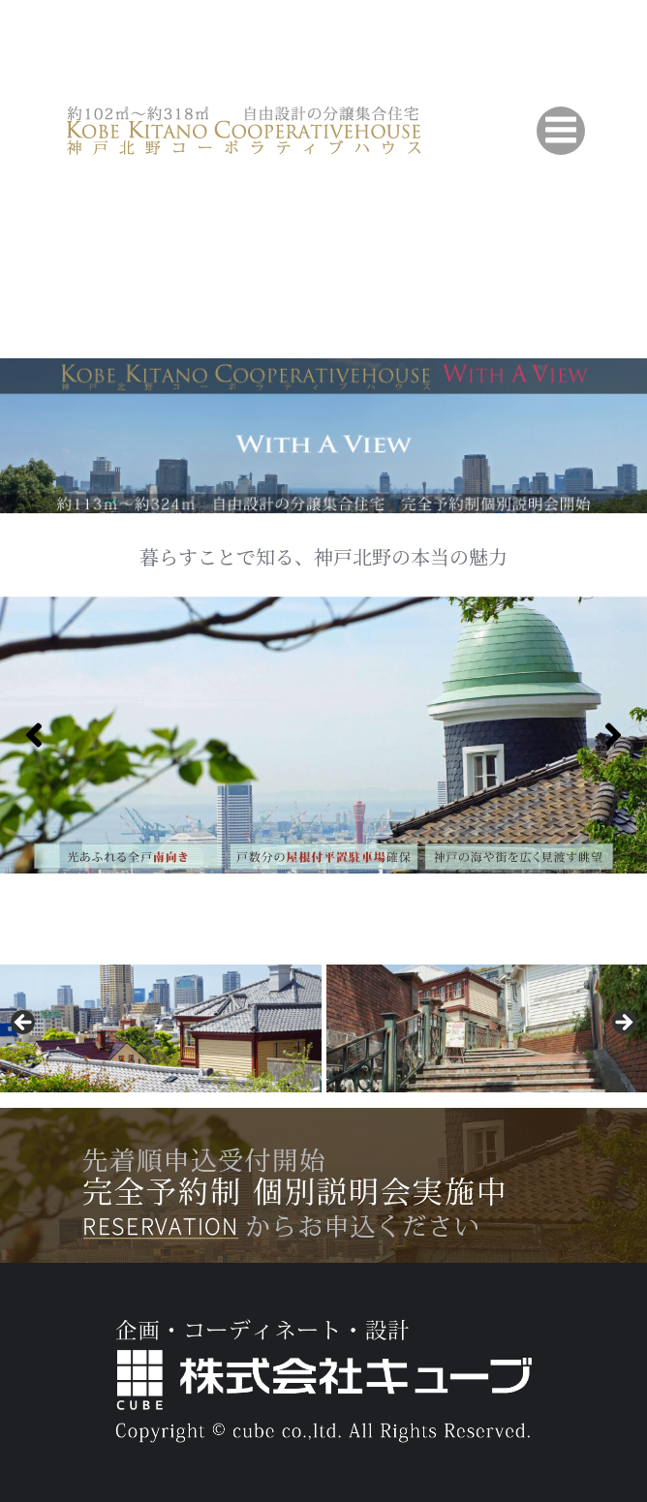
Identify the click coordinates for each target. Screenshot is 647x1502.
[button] (24, 1023)
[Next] (613, 735)
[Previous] (34, 735)
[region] (323, 735)
